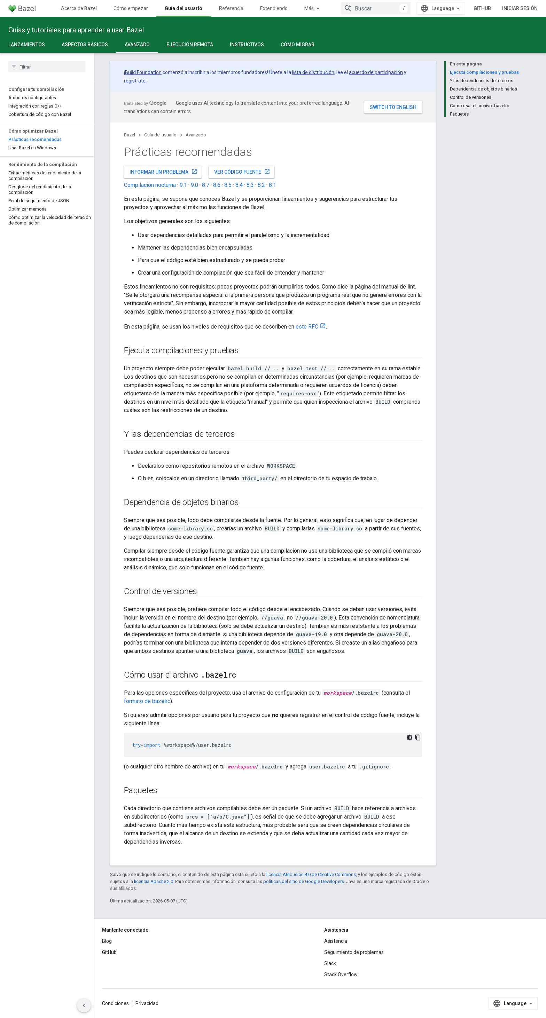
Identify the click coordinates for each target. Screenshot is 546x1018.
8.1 (272, 185)
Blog (107, 941)
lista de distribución (313, 72)
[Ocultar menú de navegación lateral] (84, 1005)
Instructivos (247, 44)
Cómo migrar (297, 44)
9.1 (183, 185)
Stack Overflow (341, 974)
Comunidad (317, 8)
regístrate (135, 81)
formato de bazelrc (147, 701)
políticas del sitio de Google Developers (303, 881)
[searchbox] (46, 66)
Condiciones (115, 1003)
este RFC (307, 326)
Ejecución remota (189, 44)
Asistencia (335, 941)
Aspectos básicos (85, 44)
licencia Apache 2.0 (153, 881)
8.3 (250, 185)
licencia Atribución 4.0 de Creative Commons (311, 874)
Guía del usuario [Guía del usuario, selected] (183, 8)
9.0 (194, 185)
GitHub (513, 8)
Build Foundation (143, 72)
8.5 (228, 185)
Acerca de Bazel (79, 8)
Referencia (231, 8)
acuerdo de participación (376, 72)
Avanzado (196, 134)
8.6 (216, 185)
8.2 (261, 185)
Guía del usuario (160, 134)
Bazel (129, 134)
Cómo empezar (131, 8)
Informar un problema (163, 171)
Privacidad (146, 1003)
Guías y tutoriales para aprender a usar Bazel (76, 30)
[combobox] (407, 8)
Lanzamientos (26, 44)
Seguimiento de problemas (354, 952)
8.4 (239, 185)
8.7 (205, 185)
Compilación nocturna (150, 185)
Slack (330, 963)
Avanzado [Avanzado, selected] (137, 44)
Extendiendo (274, 8)
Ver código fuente (242, 171)
